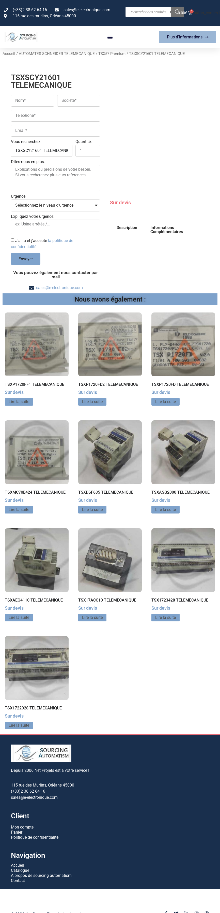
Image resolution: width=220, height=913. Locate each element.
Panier (16, 832)
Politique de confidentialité (34, 837)
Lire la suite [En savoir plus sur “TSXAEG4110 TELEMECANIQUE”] (19, 617)
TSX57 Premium (111, 53)
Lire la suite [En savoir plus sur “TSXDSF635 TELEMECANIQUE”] (92, 509)
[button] (110, 37)
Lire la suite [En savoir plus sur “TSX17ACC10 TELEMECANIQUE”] (92, 617)
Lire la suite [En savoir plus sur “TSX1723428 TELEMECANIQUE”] (165, 617)
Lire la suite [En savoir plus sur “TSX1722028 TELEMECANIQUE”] (19, 725)
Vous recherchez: (26, 142)
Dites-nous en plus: (28, 162)
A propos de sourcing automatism (41, 875)
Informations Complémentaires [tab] (166, 229)
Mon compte (22, 827)
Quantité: (83, 142)
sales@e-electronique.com (59, 287)
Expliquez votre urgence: (32, 217)
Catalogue (20, 870)
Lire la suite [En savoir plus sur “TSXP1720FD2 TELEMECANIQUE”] (92, 401)
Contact (18, 880)
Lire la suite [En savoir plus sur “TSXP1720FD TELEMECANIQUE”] (165, 401)
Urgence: (18, 196)
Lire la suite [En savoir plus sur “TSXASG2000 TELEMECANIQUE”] (165, 509)
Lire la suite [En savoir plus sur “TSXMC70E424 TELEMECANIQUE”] (19, 509)
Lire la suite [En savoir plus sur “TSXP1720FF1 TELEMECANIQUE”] (19, 401)
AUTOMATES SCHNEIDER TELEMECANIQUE (57, 53)
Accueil (9, 53)
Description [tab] (127, 227)
